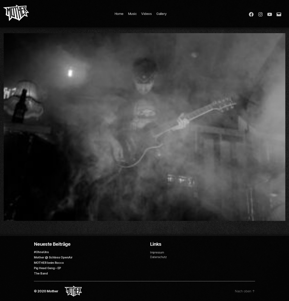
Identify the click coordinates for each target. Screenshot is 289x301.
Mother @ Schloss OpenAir (53, 257)
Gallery (161, 14)
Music (132, 14)
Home (119, 14)
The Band (41, 273)
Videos (146, 14)
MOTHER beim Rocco (49, 263)
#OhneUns (41, 252)
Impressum (157, 252)
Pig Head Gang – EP (47, 268)
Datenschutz (158, 257)
